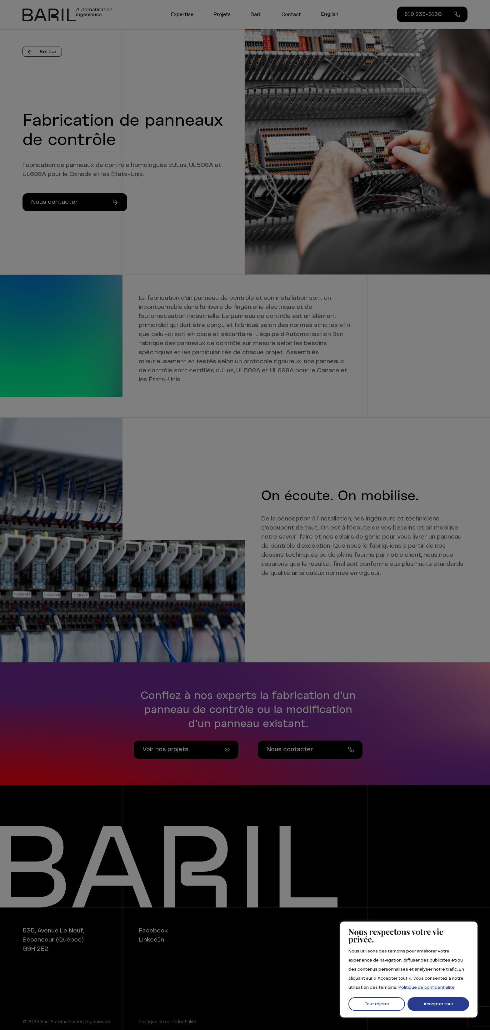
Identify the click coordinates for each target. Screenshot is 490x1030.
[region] (409, 969)
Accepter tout (438, 1004)
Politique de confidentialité (426, 987)
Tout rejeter (376, 1004)
